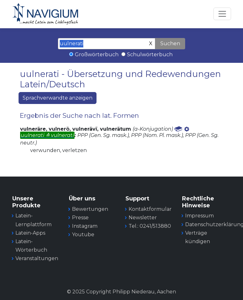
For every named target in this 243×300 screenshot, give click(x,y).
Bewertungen (90, 209)
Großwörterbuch (97, 54)
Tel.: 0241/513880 (150, 226)
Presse (80, 218)
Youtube (83, 234)
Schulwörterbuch (150, 54)
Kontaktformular (150, 209)
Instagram (84, 226)
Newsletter (143, 218)
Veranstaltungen (36, 258)
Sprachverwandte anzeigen (57, 98)
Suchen (170, 43)
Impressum (199, 216)
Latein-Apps (30, 233)
